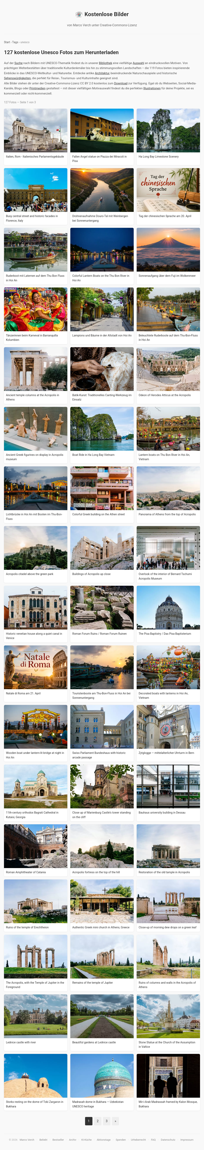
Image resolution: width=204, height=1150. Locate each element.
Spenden (121, 1139)
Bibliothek (105, 63)
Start (7, 42)
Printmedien (37, 88)
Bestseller (58, 1139)
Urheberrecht (138, 1139)
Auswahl (138, 63)
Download (121, 83)
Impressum (186, 1139)
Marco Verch (27, 1139)
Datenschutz (168, 1139)
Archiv (72, 1139)
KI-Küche (86, 1139)
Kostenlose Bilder (101, 14)
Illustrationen (152, 88)
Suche (18, 63)
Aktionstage (104, 1139)
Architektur (102, 73)
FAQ (153, 1139)
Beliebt (43, 1139)
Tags (15, 42)
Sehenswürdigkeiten (17, 78)
